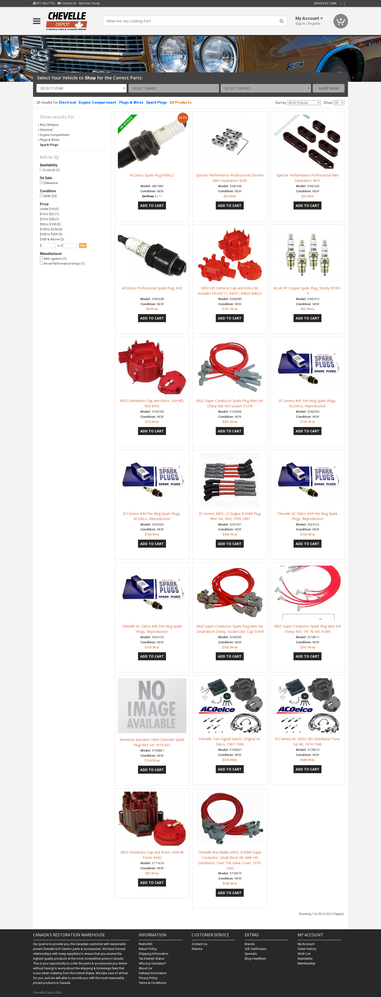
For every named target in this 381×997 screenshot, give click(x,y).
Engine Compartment (97, 102)
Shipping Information (153, 953)
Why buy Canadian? (152, 963)
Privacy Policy (148, 978)
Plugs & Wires (131, 102)
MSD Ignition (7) (53, 258)
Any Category (49, 124)
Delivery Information (153, 973)
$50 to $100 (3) (50, 224)
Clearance (49, 183)
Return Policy (148, 949)
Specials (251, 953)
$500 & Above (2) (52, 239)
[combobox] (81, 88)
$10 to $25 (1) (49, 214)
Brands (250, 944)
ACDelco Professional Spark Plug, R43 (152, 288)
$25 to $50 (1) (49, 219)
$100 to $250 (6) (51, 229)
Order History (307, 949)
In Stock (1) (50, 170)
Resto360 (145, 944)
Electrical (67, 102)
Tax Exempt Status (151, 958)
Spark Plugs (156, 102)
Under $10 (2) (49, 209)
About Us (145, 968)
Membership (306, 963)
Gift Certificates (255, 949)
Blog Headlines (255, 958)
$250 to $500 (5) (51, 234)
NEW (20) (48, 196)
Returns (197, 949)
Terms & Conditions (152, 983)
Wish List (304, 953)
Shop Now (329, 88)
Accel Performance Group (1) (62, 263)
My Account (306, 944)
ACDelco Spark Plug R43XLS (152, 175)
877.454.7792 (44, 3)
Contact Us (67, 3)
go (82, 245)
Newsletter (305, 958)
